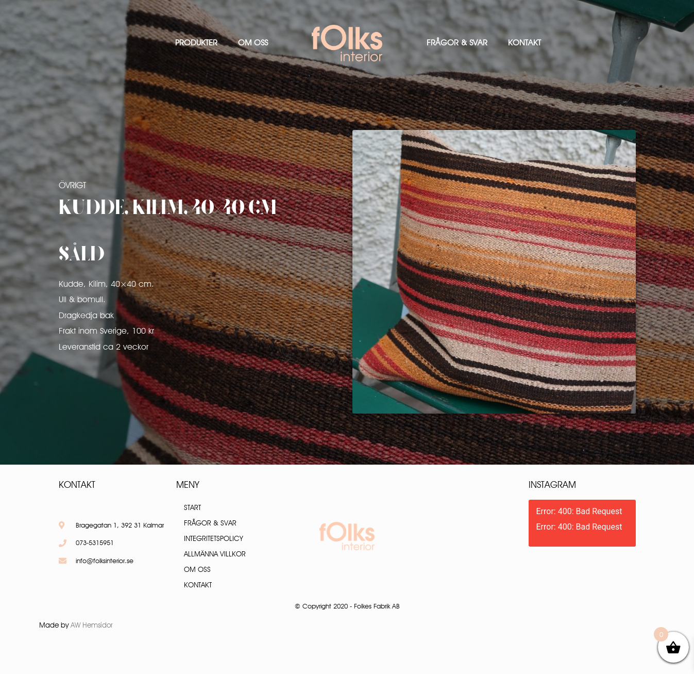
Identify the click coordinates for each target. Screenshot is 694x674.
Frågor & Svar (457, 42)
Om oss (253, 42)
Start (192, 507)
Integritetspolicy (213, 538)
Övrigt (72, 185)
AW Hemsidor (92, 625)
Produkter (196, 42)
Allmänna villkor (215, 554)
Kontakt (524, 42)
